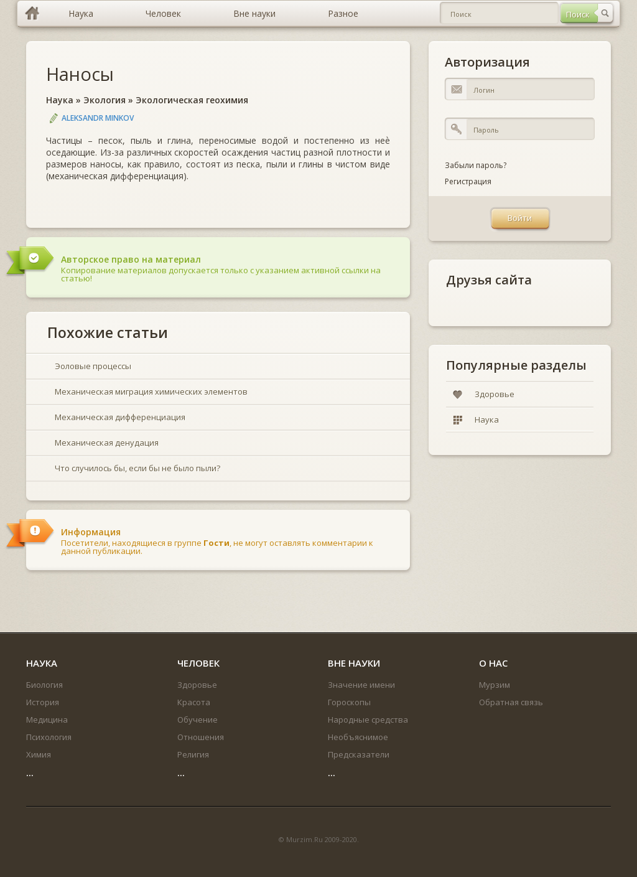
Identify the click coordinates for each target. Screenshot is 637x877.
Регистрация (468, 181)
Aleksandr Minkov (98, 118)
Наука (59, 100)
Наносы (80, 74)
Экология (104, 100)
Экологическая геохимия (192, 100)
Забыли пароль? (475, 165)
